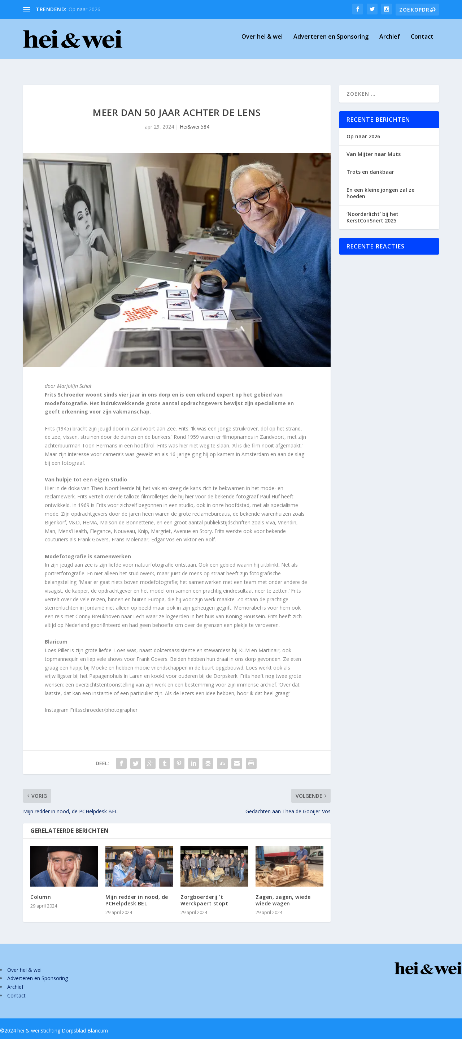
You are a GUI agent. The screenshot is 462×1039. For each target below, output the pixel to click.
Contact (422, 42)
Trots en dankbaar (370, 165)
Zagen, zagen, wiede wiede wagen (283, 893)
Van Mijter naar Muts (373, 147)
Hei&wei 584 (194, 120)
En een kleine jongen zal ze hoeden (380, 186)
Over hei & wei (262, 42)
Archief (389, 42)
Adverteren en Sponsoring (331, 42)
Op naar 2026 (84, 9)
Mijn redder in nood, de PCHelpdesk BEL (136, 893)
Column (40, 890)
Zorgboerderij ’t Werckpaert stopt (204, 893)
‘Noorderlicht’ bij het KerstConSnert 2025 (372, 210)
